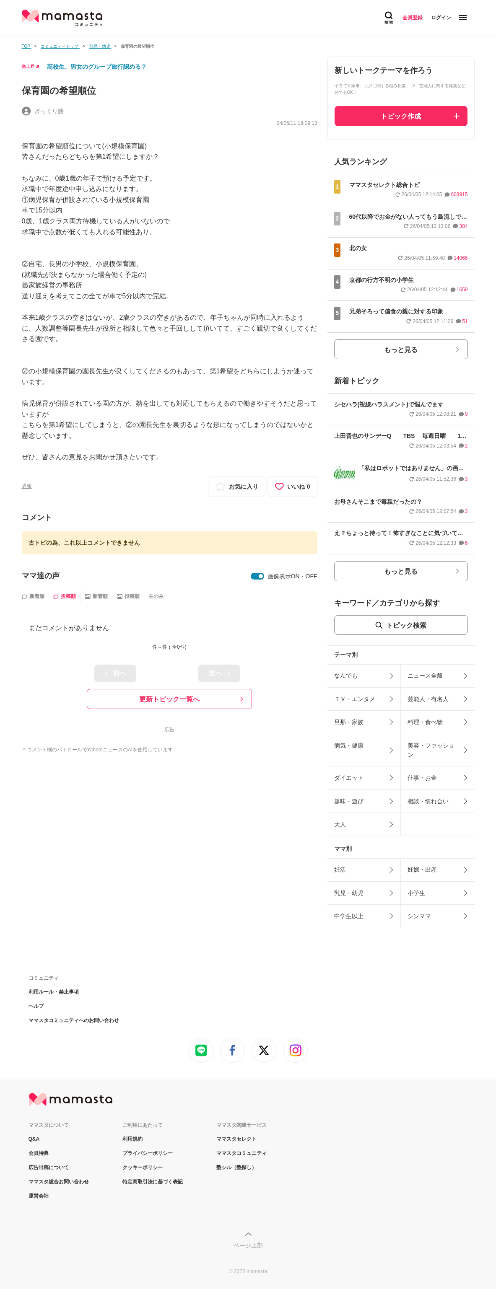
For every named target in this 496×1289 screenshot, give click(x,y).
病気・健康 (349, 745)
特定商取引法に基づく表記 (152, 1181)
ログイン (441, 18)
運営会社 (39, 1195)
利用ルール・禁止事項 (54, 991)
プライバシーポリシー (147, 1153)
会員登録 (413, 18)
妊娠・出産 (422, 869)
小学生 (416, 893)
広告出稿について (49, 1167)
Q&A (34, 1138)
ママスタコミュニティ (241, 1153)
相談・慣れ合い (428, 801)
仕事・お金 (422, 777)
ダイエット (349, 777)
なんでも (346, 675)
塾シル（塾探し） (236, 1167)
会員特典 (39, 1153)
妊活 (340, 869)
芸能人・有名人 (428, 699)
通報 (27, 486)
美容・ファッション (431, 750)
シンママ (419, 916)
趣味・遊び (349, 801)
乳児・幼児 (349, 893)
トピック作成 (401, 116)
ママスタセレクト (236, 1138)
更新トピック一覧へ (169, 699)
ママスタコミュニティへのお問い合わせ (74, 1020)
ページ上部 (248, 1245)
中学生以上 (349, 916)
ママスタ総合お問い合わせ (59, 1181)
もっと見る (401, 349)
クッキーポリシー (142, 1167)
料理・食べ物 (425, 722)
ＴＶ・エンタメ (354, 699)
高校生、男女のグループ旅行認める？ (97, 66)
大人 (340, 824)
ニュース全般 (425, 675)
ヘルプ (36, 1006)
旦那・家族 (349, 722)
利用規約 (132, 1138)
